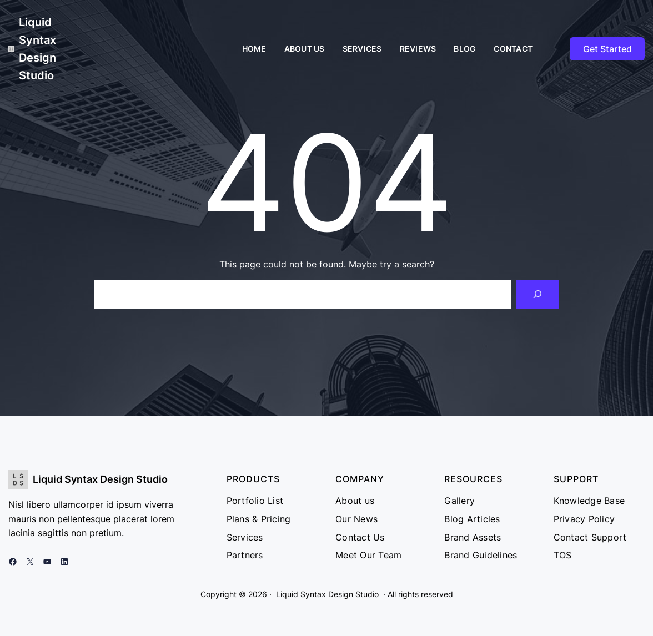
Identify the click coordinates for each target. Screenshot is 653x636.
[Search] (537, 294)
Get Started (607, 48)
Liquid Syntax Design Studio (100, 479)
